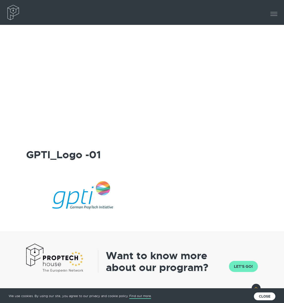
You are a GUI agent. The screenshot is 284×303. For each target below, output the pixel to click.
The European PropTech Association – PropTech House (28, 12)
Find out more (140, 296)
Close (264, 296)
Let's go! (243, 266)
